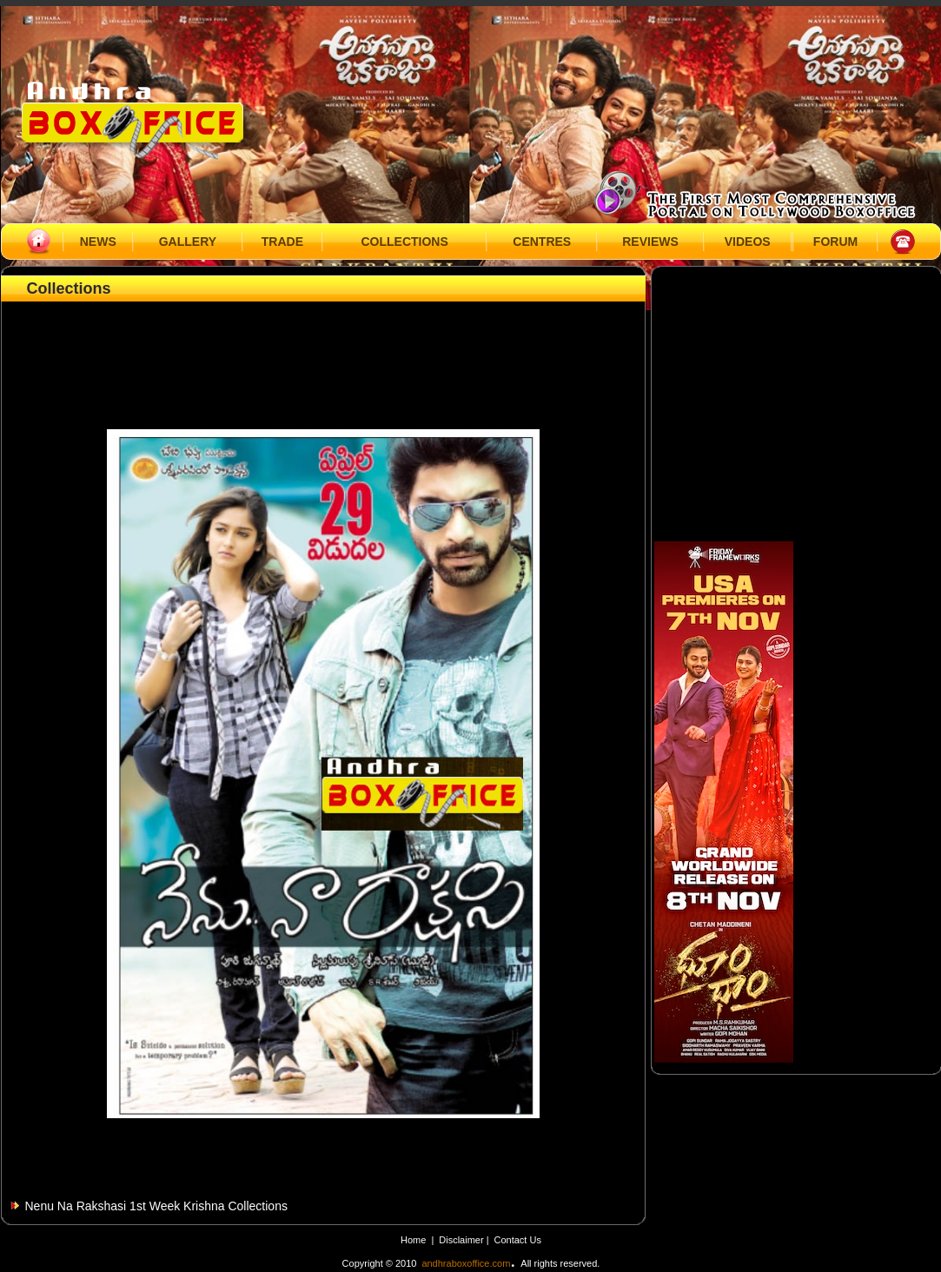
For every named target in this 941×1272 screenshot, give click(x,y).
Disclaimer (462, 1240)
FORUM (835, 241)
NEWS (98, 241)
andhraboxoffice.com (465, 1263)
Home (413, 1240)
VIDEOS (748, 241)
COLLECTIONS (404, 241)
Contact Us (517, 1240)
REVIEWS (650, 241)
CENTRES (542, 241)
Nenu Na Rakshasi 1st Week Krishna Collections (156, 1206)
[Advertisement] (323, 345)
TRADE (282, 241)
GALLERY (187, 241)
